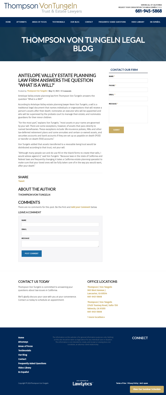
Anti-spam (144, 383)
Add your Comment (80, 207)
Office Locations (102, 281)
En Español (155, 22)
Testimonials (58, 22)
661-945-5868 (148, 11)
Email (24, 229)
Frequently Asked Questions (112, 22)
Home (8, 22)
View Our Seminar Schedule (147, 389)
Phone (112, 86)
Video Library (137, 22)
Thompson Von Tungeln (37, 91)
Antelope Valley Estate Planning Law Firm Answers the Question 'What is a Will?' (57, 80)
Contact (89, 22)
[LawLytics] (83, 383)
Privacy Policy (133, 383)
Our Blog (74, 22)
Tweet (21, 181)
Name (24, 220)
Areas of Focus (39, 22)
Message (25, 238)
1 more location (95, 317)
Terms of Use (121, 383)
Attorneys (21, 22)
